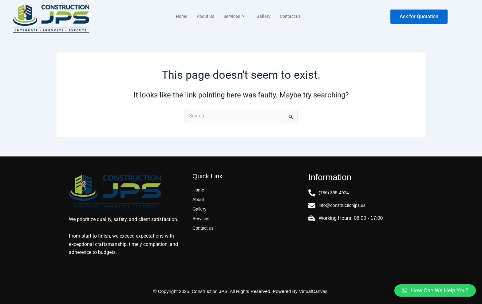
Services (234, 16)
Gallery (264, 16)
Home (179, 16)
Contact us (292, 16)
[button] (435, 290)
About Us (204, 16)
